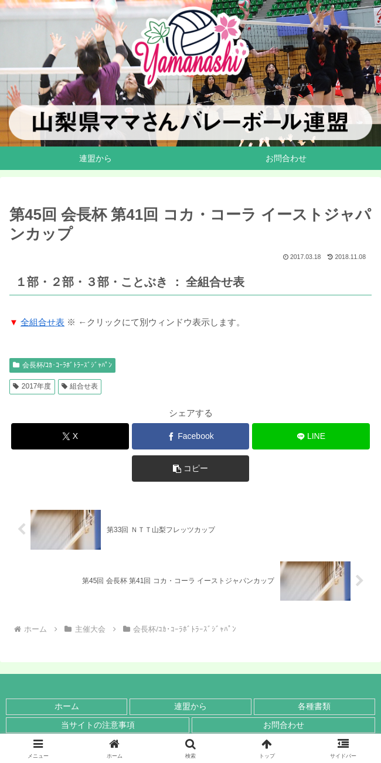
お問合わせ (283, 725)
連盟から (190, 706)
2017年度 (32, 386)
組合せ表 (80, 386)
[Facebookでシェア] (191, 436)
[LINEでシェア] (311, 436)
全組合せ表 (42, 322)
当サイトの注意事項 (98, 725)
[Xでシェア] (70, 436)
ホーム (67, 706)
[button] (191, 468)
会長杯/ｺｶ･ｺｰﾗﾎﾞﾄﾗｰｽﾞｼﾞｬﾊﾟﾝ (62, 365)
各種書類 (314, 706)
